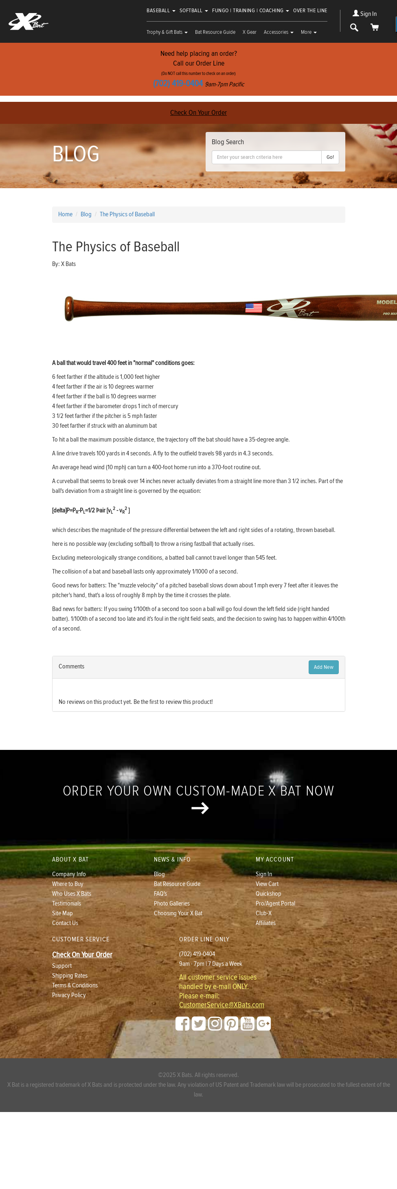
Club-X (264, 913)
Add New (323, 667)
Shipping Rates (70, 976)
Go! (330, 157)
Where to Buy (67, 884)
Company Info (69, 874)
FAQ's (160, 894)
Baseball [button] (161, 10)
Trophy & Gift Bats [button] (167, 32)
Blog (159, 874)
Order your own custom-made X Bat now (198, 798)
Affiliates (266, 923)
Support (62, 966)
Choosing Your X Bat (178, 913)
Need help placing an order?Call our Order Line (198, 69)
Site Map (62, 913)
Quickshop (268, 894)
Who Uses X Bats (71, 894)
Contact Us (65, 923)
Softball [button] (194, 10)
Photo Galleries (172, 904)
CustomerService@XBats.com (221, 1005)
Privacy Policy (69, 995)
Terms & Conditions (75, 985)
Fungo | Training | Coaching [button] (250, 10)
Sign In (365, 14)
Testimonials (66, 904)
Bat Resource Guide (215, 32)
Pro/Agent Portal (275, 904)
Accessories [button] (279, 32)
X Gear (250, 32)
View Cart (267, 884)
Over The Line (310, 10)
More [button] (309, 32)
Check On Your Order (198, 112)
